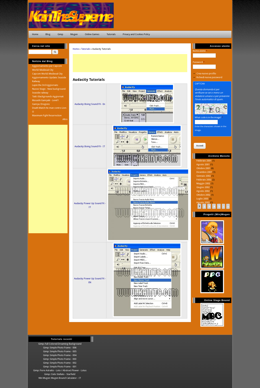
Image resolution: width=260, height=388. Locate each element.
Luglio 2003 (202, 198)
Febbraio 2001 (203, 160)
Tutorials (111, 34)
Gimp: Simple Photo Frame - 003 (59, 359)
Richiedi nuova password (209, 77)
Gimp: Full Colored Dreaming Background (59, 343)
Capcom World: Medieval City (47, 73)
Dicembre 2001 (204, 172)
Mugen (74, 34)
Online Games (92, 34)
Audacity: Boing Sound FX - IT (90, 146)
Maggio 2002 (203, 183)
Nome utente (200, 51)
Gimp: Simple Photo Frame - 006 (59, 347)
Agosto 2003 (203, 202)
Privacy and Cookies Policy (136, 34)
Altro (65, 119)
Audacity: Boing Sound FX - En (90, 104)
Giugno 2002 (203, 187)
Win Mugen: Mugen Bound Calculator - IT (59, 378)
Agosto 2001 (203, 164)
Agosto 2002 (203, 191)
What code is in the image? (209, 117)
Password (199, 62)
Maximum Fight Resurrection (47, 115)
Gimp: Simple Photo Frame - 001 (59, 366)
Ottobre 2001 (203, 168)
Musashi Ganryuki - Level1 (45, 100)
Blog (48, 34)
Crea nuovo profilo (206, 73)
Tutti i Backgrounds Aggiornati (48, 96)
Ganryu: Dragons (41, 104)
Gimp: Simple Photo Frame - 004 (59, 355)
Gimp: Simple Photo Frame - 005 (59, 351)
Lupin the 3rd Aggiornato (45, 85)
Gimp (60, 34)
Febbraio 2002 (203, 179)
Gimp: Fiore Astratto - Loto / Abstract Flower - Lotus (59, 370)
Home (35, 34)
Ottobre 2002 (203, 194)
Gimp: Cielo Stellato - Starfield (59, 374)
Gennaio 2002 (203, 175)
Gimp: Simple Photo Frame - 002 (59, 362)
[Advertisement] (130, 63)
